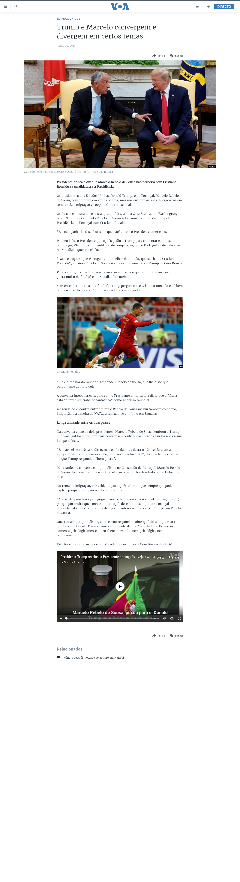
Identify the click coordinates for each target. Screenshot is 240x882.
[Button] (159, 56)
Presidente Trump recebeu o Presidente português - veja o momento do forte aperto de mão (128, 557)
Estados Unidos (68, 18)
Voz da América (74, 562)
